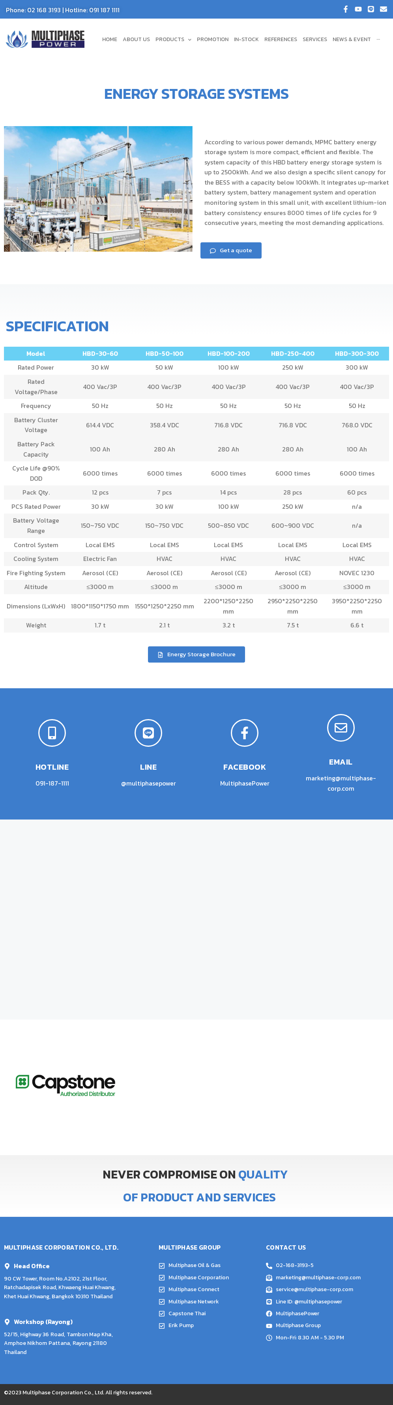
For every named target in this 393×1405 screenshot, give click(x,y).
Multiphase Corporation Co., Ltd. (63, 1392)
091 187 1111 (104, 10)
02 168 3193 (44, 10)
